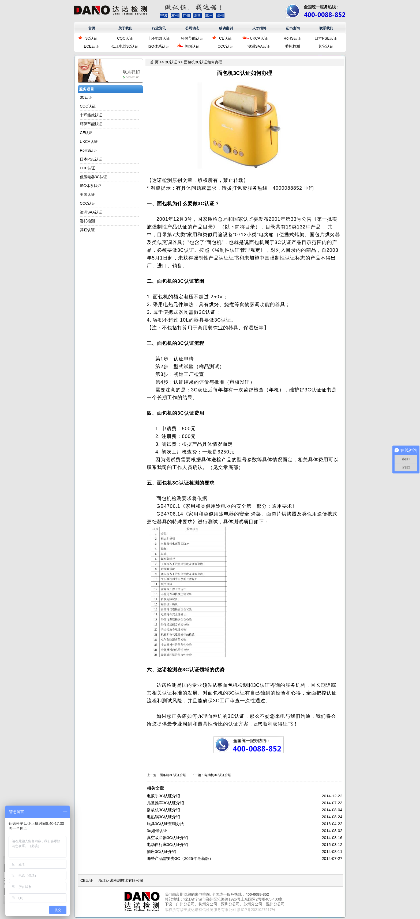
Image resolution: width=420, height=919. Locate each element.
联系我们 (326, 28)
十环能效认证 (158, 38)
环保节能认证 (192, 38)
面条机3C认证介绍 (173, 775)
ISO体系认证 (158, 46)
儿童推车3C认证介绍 (165, 802)
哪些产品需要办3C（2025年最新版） (180, 858)
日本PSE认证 (325, 38)
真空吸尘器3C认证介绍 (167, 837)
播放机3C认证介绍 (163, 809)
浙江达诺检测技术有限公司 (120, 880)
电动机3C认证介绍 (217, 775)
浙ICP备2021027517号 (256, 909)
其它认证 (325, 46)
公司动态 (192, 28)
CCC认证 (225, 46)
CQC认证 (125, 38)
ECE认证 (91, 46)
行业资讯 (159, 28)
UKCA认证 (259, 38)
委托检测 (292, 46)
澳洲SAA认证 (259, 46)
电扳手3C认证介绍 (163, 796)
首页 (91, 28)
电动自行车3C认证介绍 (167, 844)
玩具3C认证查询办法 (165, 823)
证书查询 (293, 28)
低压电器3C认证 (125, 46)
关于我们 (125, 28)
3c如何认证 (157, 830)
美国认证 (192, 46)
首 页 (154, 62)
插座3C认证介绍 (161, 851)
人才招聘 (259, 28)
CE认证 (225, 38)
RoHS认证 (292, 38)
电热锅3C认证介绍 (163, 816)
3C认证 (91, 38)
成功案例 (226, 28)
